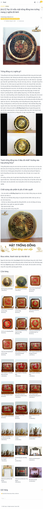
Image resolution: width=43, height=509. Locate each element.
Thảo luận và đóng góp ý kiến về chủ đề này (10, 18)
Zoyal (4, 2)
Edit (18, 506)
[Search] (37, 2)
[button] (35, 2)
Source (16, 506)
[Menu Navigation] (1, 2)
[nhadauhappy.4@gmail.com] (7, 16)
